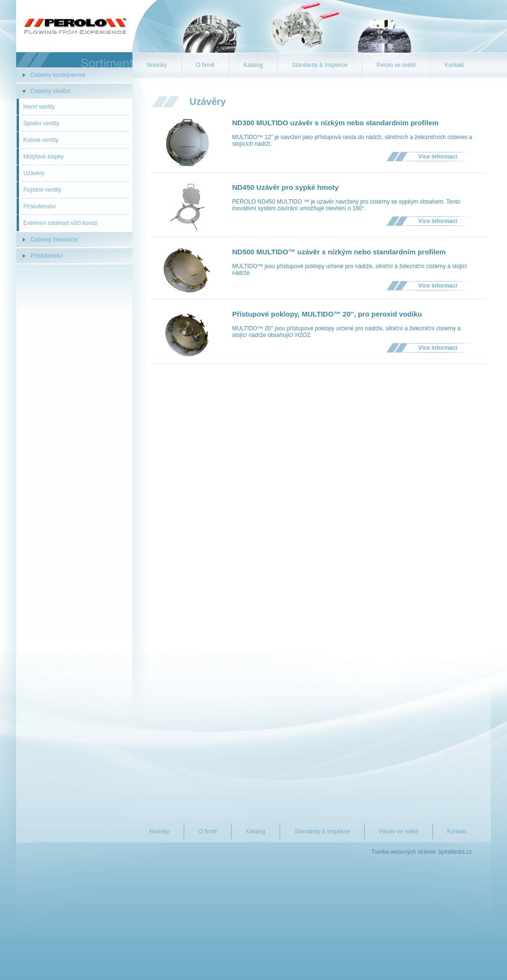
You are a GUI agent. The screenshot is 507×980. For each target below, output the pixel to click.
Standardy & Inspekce (319, 65)
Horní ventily (39, 106)
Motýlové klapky (43, 156)
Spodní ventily (41, 123)
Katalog (253, 65)
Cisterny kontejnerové (57, 75)
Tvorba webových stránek (403, 852)
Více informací (437, 156)
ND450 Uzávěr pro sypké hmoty (285, 187)
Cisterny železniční (54, 239)
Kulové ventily (40, 140)
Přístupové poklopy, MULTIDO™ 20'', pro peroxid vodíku (327, 314)
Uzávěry (33, 173)
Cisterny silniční (50, 91)
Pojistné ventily (42, 190)
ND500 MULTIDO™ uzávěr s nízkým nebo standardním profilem (339, 252)
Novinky (157, 65)
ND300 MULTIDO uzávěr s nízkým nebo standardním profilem (335, 123)
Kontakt (454, 65)
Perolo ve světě (396, 65)
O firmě (205, 65)
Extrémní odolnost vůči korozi (60, 223)
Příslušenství (39, 206)
